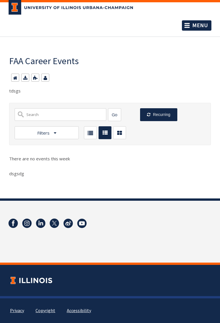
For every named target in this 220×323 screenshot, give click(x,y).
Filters (44, 133)
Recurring (161, 114)
